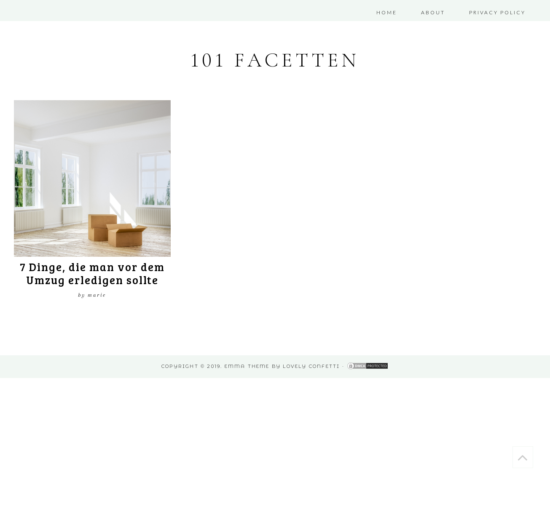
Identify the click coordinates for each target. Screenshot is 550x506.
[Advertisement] (253, 437)
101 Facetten (275, 60)
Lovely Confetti (311, 366)
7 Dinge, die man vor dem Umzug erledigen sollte (92, 273)
